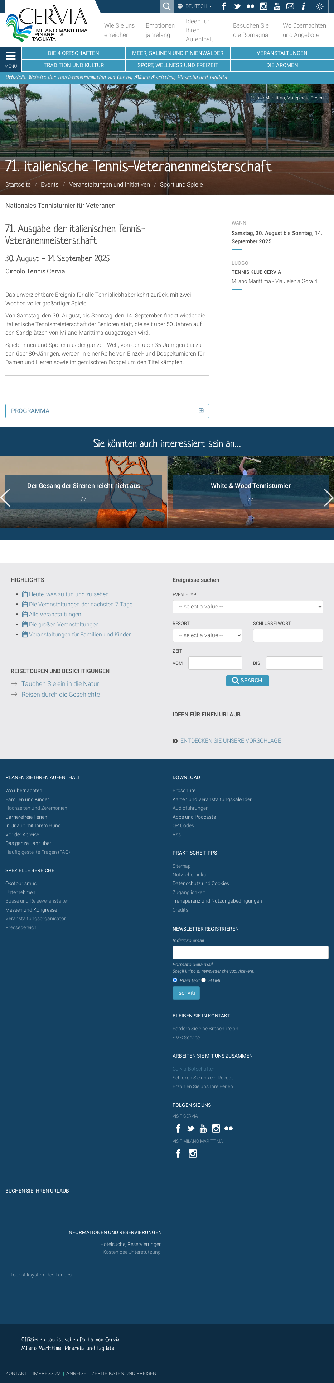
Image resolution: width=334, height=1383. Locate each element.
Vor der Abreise (22, 835)
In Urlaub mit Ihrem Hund (33, 826)
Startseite (18, 184)
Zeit (177, 651)
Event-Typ (184, 594)
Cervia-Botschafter (193, 1069)
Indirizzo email (188, 940)
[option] (83, 492)
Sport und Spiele (181, 184)
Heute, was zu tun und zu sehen (65, 594)
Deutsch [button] (198, 6)
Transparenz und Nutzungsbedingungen (217, 901)
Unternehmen (20, 892)
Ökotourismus (21, 883)
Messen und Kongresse (31, 910)
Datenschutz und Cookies (201, 883)
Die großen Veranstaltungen (63, 624)
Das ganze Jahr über (28, 843)
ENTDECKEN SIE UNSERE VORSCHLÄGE (230, 740)
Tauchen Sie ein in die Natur (60, 683)
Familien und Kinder (27, 799)
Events (50, 184)
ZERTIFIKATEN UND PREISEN (124, 1373)
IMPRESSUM (47, 1373)
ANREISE (76, 1373)
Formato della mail (213, 967)
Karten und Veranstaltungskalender (212, 799)
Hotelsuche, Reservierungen (131, 1244)
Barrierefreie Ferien (26, 817)
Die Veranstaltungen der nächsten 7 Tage (77, 604)
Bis (256, 663)
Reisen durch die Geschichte (60, 694)
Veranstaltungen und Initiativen (109, 184)
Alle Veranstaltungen (51, 614)
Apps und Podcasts (194, 817)
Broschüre (184, 790)
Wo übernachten (23, 790)
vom (178, 663)
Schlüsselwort (272, 623)
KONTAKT (16, 1373)
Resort (181, 623)
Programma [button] (30, 410)
